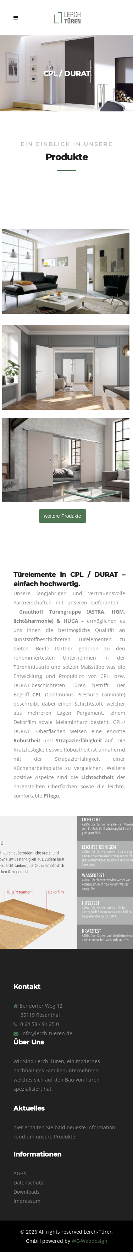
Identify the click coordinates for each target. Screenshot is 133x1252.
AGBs (19, 1173)
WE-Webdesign (89, 1240)
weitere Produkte (62, 516)
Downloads (26, 1191)
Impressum (26, 1201)
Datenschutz (28, 1182)
